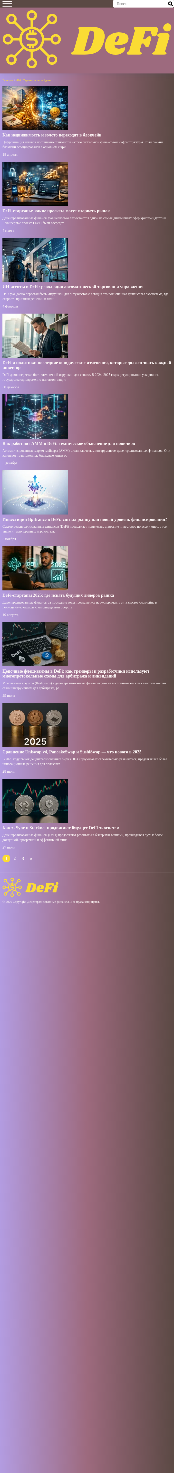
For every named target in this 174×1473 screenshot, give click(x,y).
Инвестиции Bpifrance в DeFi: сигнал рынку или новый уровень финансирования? (84, 519)
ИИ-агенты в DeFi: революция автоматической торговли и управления (73, 286)
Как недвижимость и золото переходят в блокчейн (51, 135)
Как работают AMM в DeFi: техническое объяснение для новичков (68, 443)
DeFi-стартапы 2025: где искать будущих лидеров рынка (58, 595)
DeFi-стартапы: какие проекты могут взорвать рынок (56, 210)
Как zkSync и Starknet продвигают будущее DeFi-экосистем (60, 827)
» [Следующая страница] (31, 858)
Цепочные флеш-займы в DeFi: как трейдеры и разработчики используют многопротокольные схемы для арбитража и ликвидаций (75, 673)
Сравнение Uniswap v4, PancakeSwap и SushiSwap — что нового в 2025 (72, 752)
